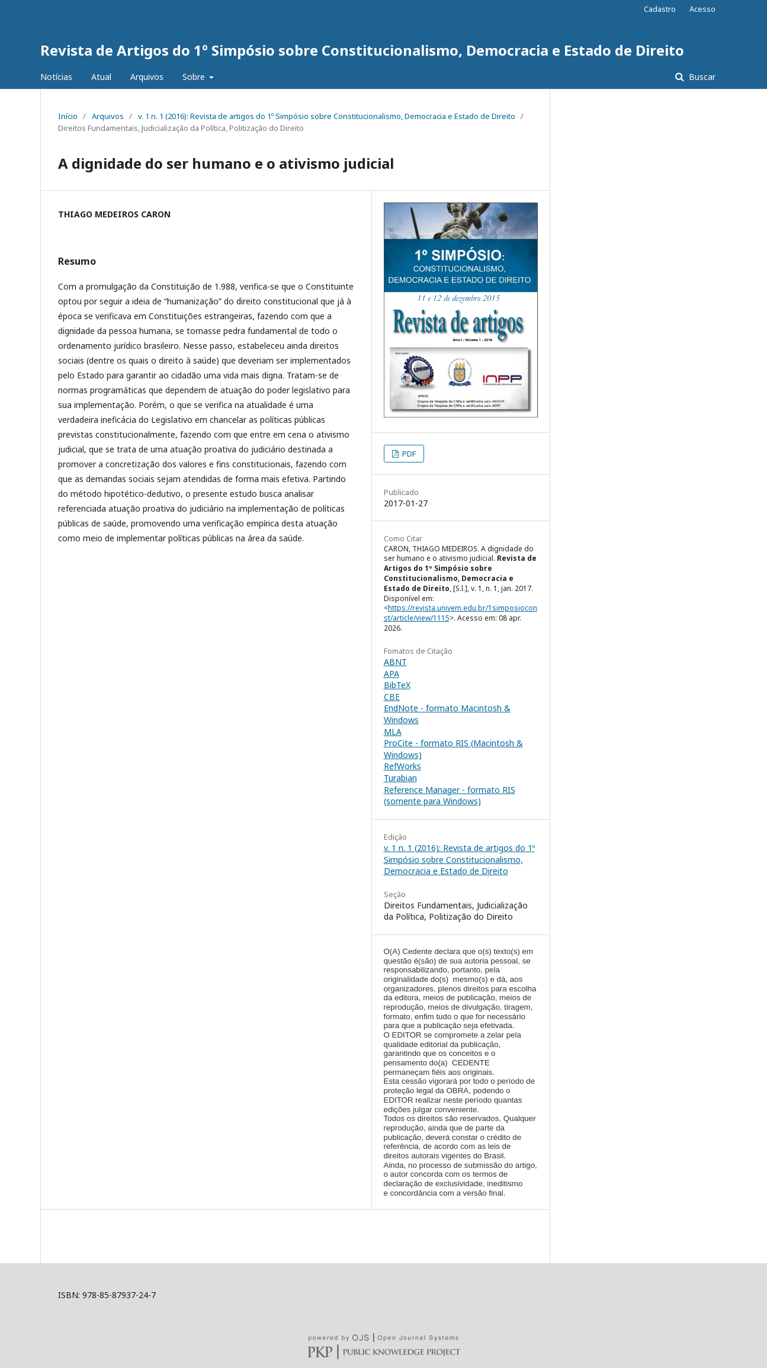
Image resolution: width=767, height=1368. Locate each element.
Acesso (702, 9)
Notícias (56, 76)
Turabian (400, 777)
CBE (392, 696)
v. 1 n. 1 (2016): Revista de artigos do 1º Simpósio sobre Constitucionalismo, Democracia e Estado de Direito (326, 116)
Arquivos (146, 76)
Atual (101, 76)
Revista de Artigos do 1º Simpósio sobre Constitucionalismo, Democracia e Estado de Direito (362, 50)
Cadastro (660, 9)
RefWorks (402, 766)
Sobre (194, 76)
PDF (408, 453)
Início (68, 116)
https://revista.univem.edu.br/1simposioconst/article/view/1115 (460, 613)
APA (391, 673)
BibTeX (397, 685)
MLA (393, 731)
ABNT (395, 661)
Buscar (700, 76)
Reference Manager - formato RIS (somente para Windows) (449, 795)
